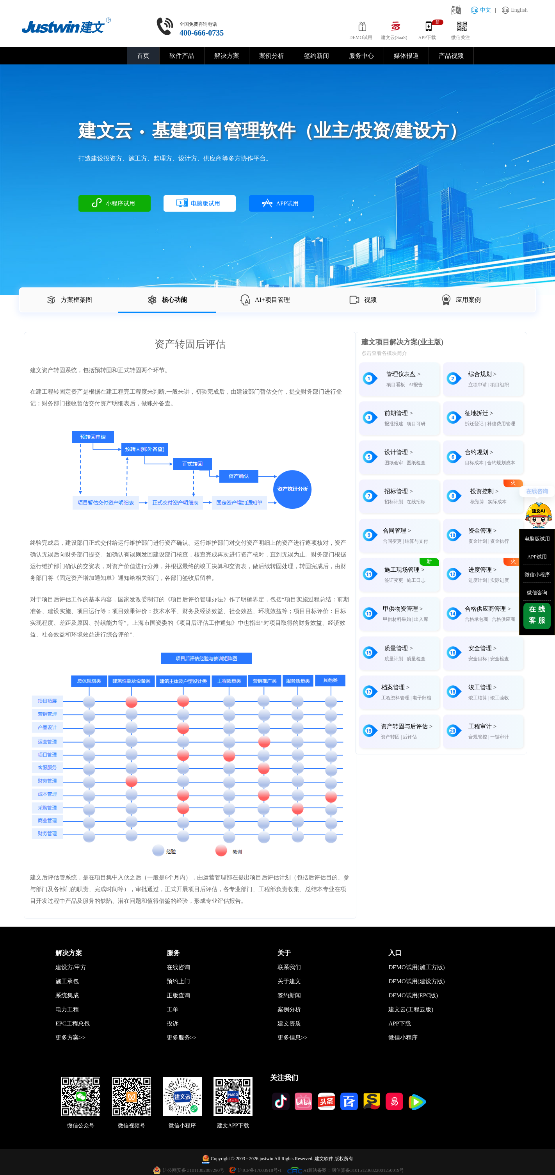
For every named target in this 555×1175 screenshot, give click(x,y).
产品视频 (451, 55)
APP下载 (399, 1023)
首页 (143, 55)
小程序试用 (113, 203)
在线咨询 (537, 491)
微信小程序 (537, 575)
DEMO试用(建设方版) (416, 981)
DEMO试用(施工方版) (416, 967)
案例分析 (271, 55)
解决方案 (226, 55)
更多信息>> (293, 1037)
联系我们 (289, 967)
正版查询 (178, 995)
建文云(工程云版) (410, 1009)
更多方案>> (70, 1037)
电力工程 (67, 1009)
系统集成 (67, 995)
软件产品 (181, 55)
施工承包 (67, 981)
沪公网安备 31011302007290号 (194, 1170)
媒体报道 (406, 55)
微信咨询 (537, 593)
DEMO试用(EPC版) (413, 995)
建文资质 (289, 1023)
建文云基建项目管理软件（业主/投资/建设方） (272, 131)
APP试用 (537, 557)
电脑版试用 (537, 539)
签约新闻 (316, 55)
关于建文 (289, 981)
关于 (284, 953)
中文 (481, 10)
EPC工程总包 (72, 1023)
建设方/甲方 (70, 967)
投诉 (172, 1023)
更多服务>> (182, 1037)
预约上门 (178, 981)
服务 (173, 953)
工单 (172, 1009)
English (515, 10)
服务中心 (361, 55)
